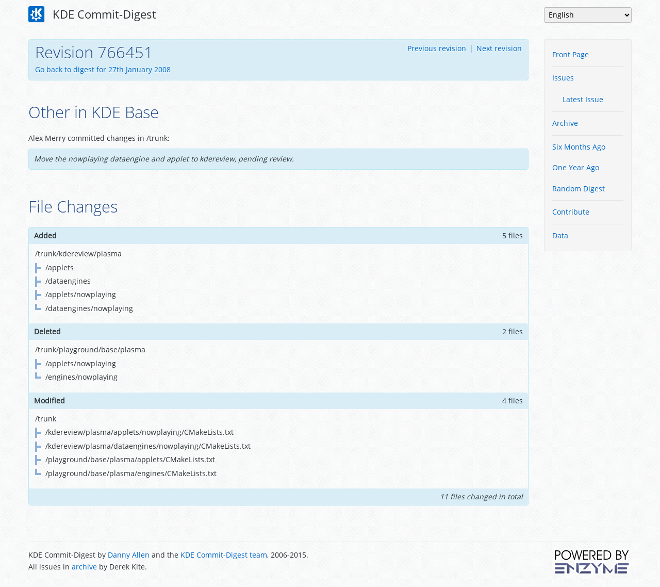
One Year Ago (575, 167)
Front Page (570, 54)
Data (560, 235)
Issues (563, 78)
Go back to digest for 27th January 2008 (103, 69)
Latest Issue (583, 99)
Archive (565, 123)
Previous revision (436, 48)
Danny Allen (129, 555)
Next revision (499, 48)
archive (84, 567)
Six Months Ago (578, 147)
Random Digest (578, 188)
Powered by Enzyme (592, 561)
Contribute (570, 212)
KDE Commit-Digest (92, 14)
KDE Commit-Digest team (223, 555)
